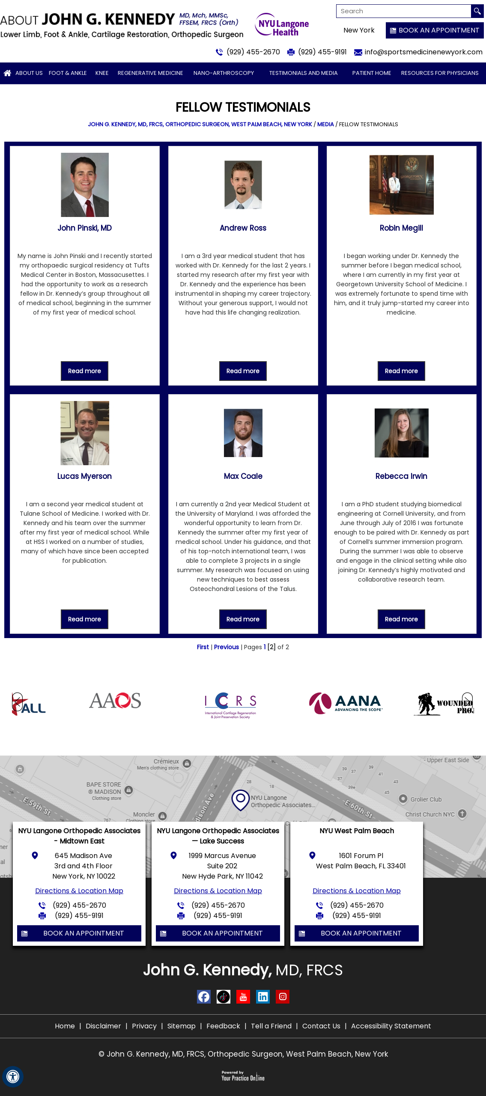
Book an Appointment (439, 30)
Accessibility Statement (391, 1026)
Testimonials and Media (303, 73)
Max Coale (243, 476)
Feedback (223, 1026)
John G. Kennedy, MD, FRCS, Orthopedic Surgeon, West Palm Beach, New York (200, 124)
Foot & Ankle (68, 73)
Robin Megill (401, 228)
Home (65, 1026)
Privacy (144, 1026)
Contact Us (321, 1026)
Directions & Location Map (79, 891)
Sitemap (181, 1026)
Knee (102, 73)
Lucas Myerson (84, 476)
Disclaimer (103, 1026)
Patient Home (371, 73)
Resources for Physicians (440, 73)
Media (325, 124)
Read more (84, 371)
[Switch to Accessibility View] (13, 1076)
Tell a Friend (271, 1026)
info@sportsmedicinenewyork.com (424, 52)
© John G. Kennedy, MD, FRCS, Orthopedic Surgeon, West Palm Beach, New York (243, 1054)
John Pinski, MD (84, 228)
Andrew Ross (243, 228)
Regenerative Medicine (150, 73)
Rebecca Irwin (401, 476)
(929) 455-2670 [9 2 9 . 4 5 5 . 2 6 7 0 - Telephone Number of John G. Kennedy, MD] (253, 52)
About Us (29, 73)
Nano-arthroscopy (224, 73)
